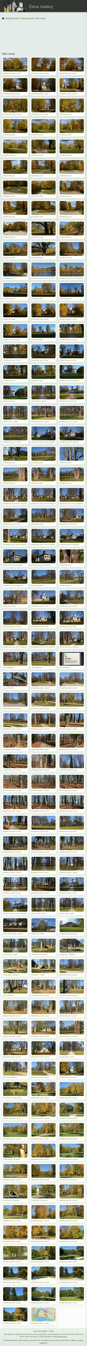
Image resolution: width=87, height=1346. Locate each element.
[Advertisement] (43, 34)
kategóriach (62, 1336)
